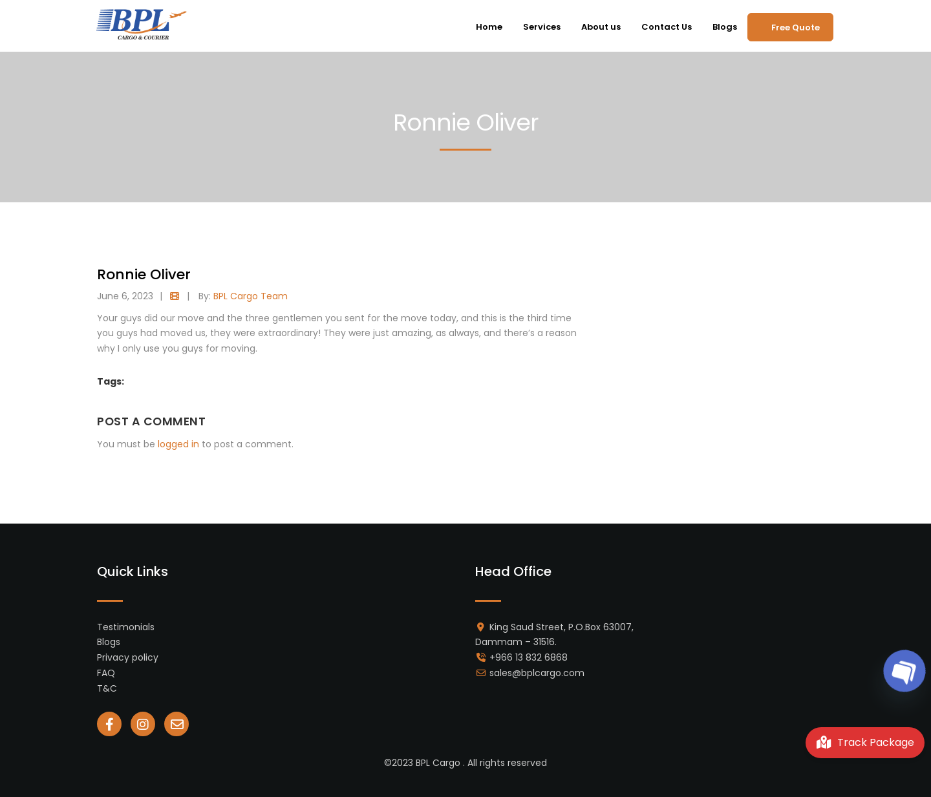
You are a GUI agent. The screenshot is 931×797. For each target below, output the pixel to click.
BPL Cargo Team (250, 296)
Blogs (724, 27)
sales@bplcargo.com (536, 672)
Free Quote (795, 27)
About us (601, 27)
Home (489, 27)
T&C (107, 688)
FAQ (106, 672)
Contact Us (666, 27)
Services (542, 27)
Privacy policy (127, 657)
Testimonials (126, 627)
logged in (178, 444)
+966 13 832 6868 (528, 657)
